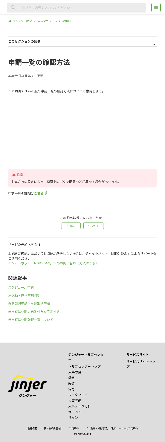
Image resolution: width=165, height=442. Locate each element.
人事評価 (74, 400)
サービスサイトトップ (140, 364)
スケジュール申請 (21, 287)
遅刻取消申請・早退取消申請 (29, 303)
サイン (73, 417)
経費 (71, 383)
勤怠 (71, 377)
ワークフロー (78, 394)
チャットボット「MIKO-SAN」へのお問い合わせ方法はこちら (53, 263)
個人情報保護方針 (53, 428)
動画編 (66, 21)
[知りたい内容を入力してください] (76, 7)
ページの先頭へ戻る (24, 244)
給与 (71, 389)
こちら (39, 193)
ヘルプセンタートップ (84, 366)
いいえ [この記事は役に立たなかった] (95, 225)
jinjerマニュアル (47, 21)
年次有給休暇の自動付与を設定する (34, 311)
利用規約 (74, 428)
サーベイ (74, 412)
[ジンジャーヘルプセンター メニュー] (156, 7)
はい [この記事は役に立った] (72, 225)
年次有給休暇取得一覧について (30, 319)
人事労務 (74, 372)
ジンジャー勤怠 (22, 21)
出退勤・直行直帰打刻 (24, 295)
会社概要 (32, 428)
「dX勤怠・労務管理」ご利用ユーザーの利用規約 (111, 428)
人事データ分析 (79, 406)
